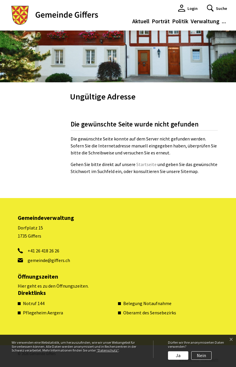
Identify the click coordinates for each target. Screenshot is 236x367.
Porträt (161, 21)
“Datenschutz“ (107, 350)
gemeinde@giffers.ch (49, 260)
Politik (180, 21)
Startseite (146, 164)
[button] (217, 8)
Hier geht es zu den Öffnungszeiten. (53, 286)
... (224, 21)
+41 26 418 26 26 (43, 251)
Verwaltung (205, 21)
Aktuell (140, 21)
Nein (201, 355)
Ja (178, 355)
